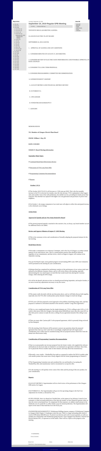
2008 (15, 67)
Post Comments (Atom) (40, 444)
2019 (15, 27)
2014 (15, 58)
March (17, 47)
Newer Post (31, 441)
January (17, 50)
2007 (15, 69)
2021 (15, 24)
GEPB (77, 26)
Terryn (77, 29)
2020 (15, 25)
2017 (15, 53)
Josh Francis (79, 28)
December (18, 29)
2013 (15, 59)
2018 (15, 52)
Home (50, 441)
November (18, 30)
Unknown (78, 30)
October (17, 32)
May (17, 44)
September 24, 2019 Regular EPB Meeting (20, 36)
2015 (15, 56)
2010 (15, 64)
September (18, 33)
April (17, 45)
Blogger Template (46, 449)
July (16, 41)
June (17, 42)
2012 (15, 61)
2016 (15, 55)
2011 (15, 62)
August (17, 39)
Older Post (70, 441)
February (18, 48)
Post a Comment (34, 436)
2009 (15, 66)
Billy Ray (78, 25)
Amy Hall (78, 24)
